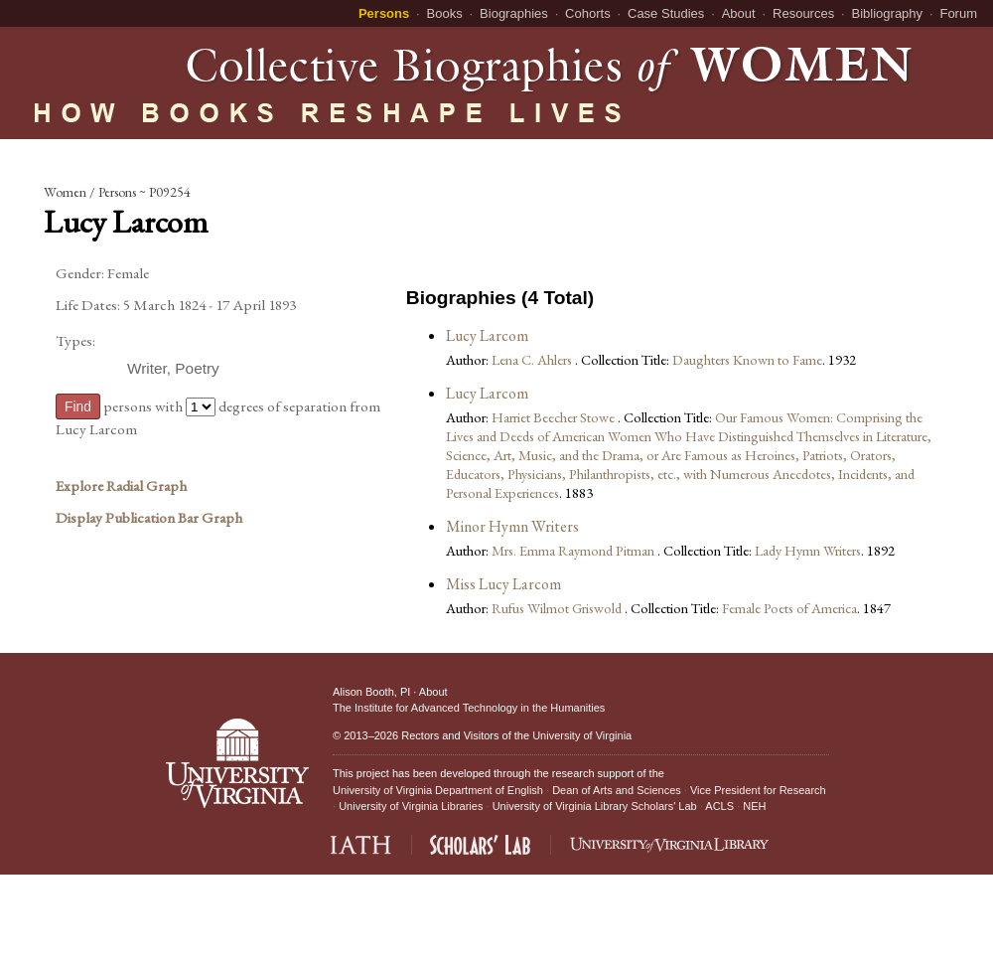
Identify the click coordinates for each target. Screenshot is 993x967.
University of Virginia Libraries (411, 806)
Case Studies (666, 13)
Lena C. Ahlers (533, 359)
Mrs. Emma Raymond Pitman (574, 550)
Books (445, 13)
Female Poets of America (789, 607)
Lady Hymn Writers (808, 550)
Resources (803, 13)
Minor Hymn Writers (512, 526)
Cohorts (588, 13)
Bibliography (887, 13)
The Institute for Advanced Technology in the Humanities (469, 708)
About (739, 13)
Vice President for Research (758, 790)
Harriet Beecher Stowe (555, 416)
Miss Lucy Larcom (503, 583)
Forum (958, 13)
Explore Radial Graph (121, 486)
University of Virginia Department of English (438, 790)
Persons (383, 13)
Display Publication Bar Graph (149, 518)
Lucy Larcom (487, 335)
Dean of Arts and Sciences (616, 790)
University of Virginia (582, 735)
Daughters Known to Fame (747, 359)
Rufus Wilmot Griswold (558, 607)
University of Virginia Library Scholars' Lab (595, 806)
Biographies (514, 13)
